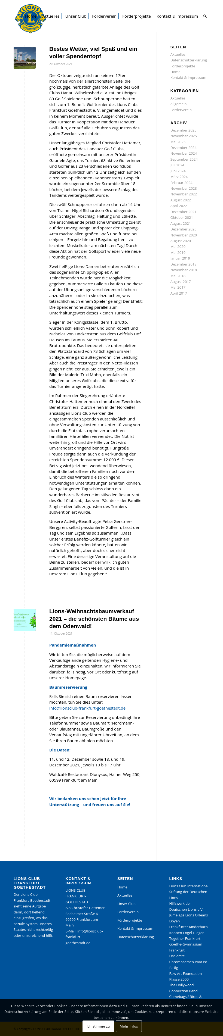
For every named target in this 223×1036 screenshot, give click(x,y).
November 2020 (183, 235)
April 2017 (178, 293)
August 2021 (180, 223)
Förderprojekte (182, 66)
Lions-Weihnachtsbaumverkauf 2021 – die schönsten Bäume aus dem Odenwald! (94, 618)
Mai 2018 (177, 275)
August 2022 (180, 200)
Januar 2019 (180, 258)
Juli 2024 (177, 165)
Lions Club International (189, 886)
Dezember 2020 (183, 229)
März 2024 (179, 176)
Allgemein (178, 103)
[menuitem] (30, 16)
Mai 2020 (177, 246)
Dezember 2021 (183, 211)
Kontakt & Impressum (188, 77)
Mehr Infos (129, 1026)
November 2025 (183, 135)
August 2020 (180, 240)
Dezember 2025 (183, 130)
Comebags (178, 996)
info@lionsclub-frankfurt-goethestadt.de (87, 708)
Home (175, 71)
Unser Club (126, 903)
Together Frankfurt (184, 938)
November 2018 (183, 269)
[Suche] (205, 16)
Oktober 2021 (181, 217)
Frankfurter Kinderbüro (188, 926)
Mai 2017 (177, 287)
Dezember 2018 (183, 264)
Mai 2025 (177, 141)
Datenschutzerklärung (188, 60)
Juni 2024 (178, 170)
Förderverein (181, 109)
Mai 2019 (177, 252)
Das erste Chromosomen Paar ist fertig (188, 961)
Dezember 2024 (183, 147)
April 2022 (178, 205)
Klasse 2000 (179, 979)
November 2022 (183, 194)
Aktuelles (177, 54)
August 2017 (180, 281)
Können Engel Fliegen (187, 932)
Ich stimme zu (98, 1026)
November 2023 (183, 188)
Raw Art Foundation (185, 973)
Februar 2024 (181, 182)
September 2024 (184, 159)
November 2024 (183, 153)
